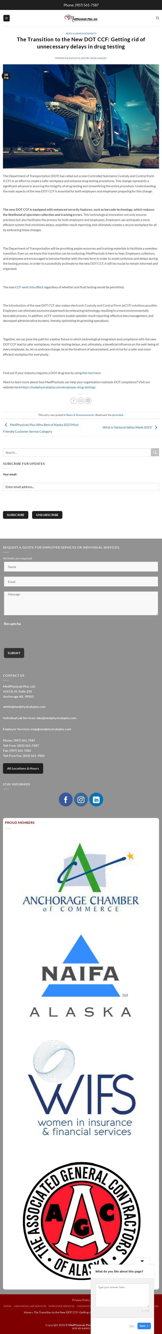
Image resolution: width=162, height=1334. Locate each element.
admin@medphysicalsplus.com (24, 706)
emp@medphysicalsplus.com (51, 729)
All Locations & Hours (23, 768)
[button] (6, 18)
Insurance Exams (89, 1306)
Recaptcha (12, 624)
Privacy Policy (81, 1300)
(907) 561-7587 (87, 5)
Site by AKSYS (81, 1328)
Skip (131, 1325)
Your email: (10, 474)
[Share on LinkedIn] (88, 400)
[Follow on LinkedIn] (96, 799)
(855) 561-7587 (28, 745)
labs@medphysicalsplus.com (56, 718)
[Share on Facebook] (74, 400)
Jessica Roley (98, 58)
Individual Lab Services (30, 1306)
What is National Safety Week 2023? (131, 427)
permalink (117, 415)
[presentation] (33, 503)
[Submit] (155, 452)
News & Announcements (81, 33)
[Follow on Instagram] (81, 799)
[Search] (157, 18)
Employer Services (61, 1306)
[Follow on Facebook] (66, 799)
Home (7, 1306)
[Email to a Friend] (81, 400)
